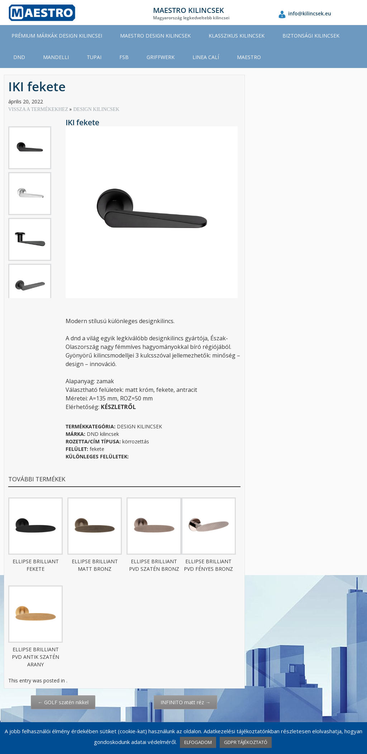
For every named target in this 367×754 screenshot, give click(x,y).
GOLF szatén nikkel (63, 702)
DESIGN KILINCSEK (96, 109)
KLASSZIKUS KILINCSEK (236, 35)
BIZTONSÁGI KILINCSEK (310, 35)
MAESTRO (249, 57)
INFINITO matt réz (185, 702)
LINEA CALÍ (205, 57)
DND (19, 57)
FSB (124, 57)
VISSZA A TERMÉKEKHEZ (38, 109)
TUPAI (94, 57)
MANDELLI (56, 57)
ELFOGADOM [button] (198, 742)
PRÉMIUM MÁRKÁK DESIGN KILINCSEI (56, 35)
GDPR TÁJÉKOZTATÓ (245, 742)
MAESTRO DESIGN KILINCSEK (155, 35)
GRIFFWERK (161, 57)
